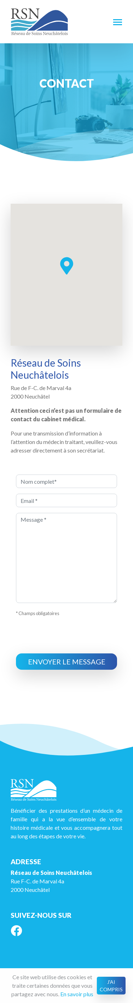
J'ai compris (111, 985)
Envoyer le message (66, 661)
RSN (39, 21)
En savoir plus (76, 994)
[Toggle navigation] (117, 22)
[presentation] (70, 637)
